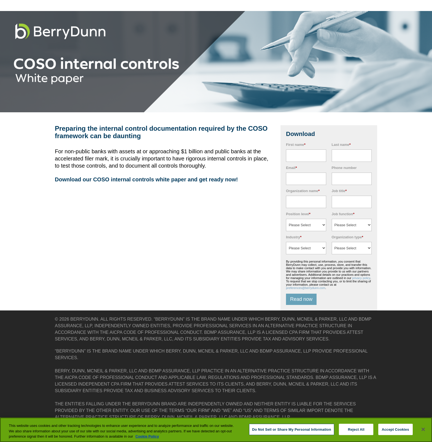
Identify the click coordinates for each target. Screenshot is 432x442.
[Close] (423, 429)
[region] (216, 430)
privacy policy (361, 278)
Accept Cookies (395, 429)
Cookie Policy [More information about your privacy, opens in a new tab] (147, 436)
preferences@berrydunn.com (305, 288)
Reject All (356, 429)
